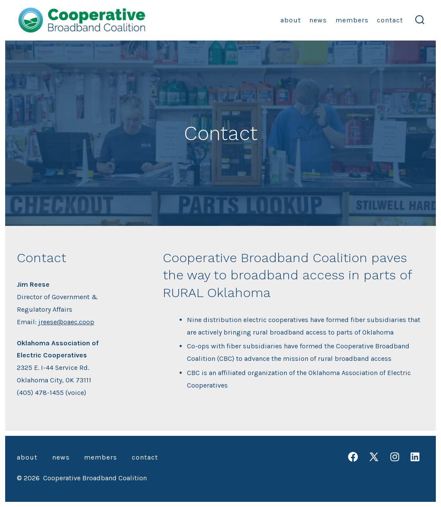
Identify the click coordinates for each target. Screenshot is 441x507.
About (290, 20)
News (318, 20)
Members (352, 20)
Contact (390, 20)
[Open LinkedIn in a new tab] (415, 457)
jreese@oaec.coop (66, 322)
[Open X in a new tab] (374, 457)
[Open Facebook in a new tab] (353, 457)
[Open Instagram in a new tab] (394, 457)
